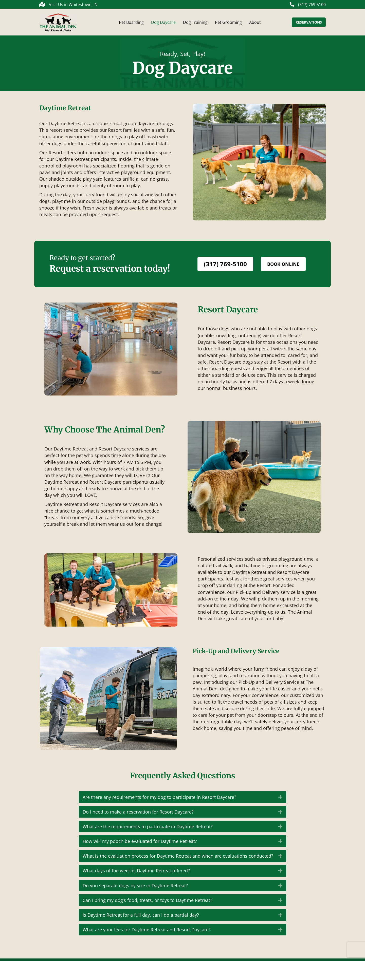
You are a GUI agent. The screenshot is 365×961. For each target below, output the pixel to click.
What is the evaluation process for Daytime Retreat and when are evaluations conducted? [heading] (178, 858)
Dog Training (195, 23)
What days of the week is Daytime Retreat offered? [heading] (136, 873)
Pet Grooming (228, 23)
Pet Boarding (131, 23)
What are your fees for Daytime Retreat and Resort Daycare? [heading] (147, 932)
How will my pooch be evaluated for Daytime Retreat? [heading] (140, 844)
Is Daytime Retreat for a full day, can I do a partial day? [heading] (141, 917)
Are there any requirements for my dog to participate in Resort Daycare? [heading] (159, 800)
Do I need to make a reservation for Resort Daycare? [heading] (138, 814)
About (255, 23)
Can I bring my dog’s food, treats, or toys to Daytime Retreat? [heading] (147, 903)
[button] (280, 799)
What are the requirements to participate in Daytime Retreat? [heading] (148, 829)
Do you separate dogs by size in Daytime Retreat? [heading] (135, 888)
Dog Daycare (163, 23)
